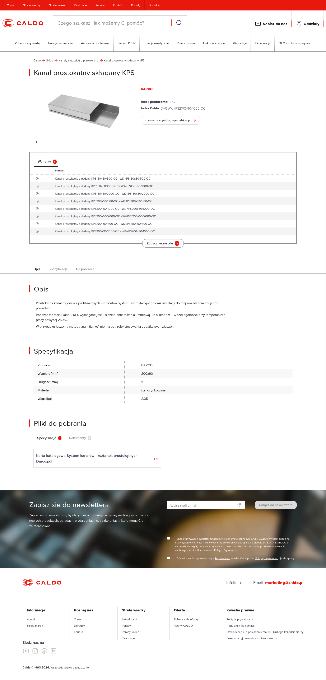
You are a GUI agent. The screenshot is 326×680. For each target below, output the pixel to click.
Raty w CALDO (183, 626)
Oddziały (311, 24)
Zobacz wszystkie (163, 243)
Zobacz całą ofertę (27, 43)
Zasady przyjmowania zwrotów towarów (252, 638)
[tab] (47, 162)
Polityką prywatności (266, 558)
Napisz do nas (275, 24)
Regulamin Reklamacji (241, 626)
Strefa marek (57, 5)
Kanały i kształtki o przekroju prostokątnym (78, 60)
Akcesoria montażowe (95, 43)
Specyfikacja (58, 269)
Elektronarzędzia (214, 43)
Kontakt (118, 5)
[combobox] (112, 23)
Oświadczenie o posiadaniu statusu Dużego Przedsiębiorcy (265, 632)
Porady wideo (130, 632)
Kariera (100, 5)
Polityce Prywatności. (226, 550)
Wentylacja (240, 43)
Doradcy (154, 5)
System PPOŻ (126, 43)
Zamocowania (186, 43)
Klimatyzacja (262, 43)
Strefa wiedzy (32, 5)
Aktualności (129, 619)
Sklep (49, 60)
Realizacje (80, 5)
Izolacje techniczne (60, 43)
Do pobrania (85, 269)
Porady (135, 5)
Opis (36, 269)
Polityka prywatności (240, 619)
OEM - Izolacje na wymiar (295, 43)
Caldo (37, 60)
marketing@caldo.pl (284, 582)
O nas (11, 5)
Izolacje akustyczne (156, 43)
